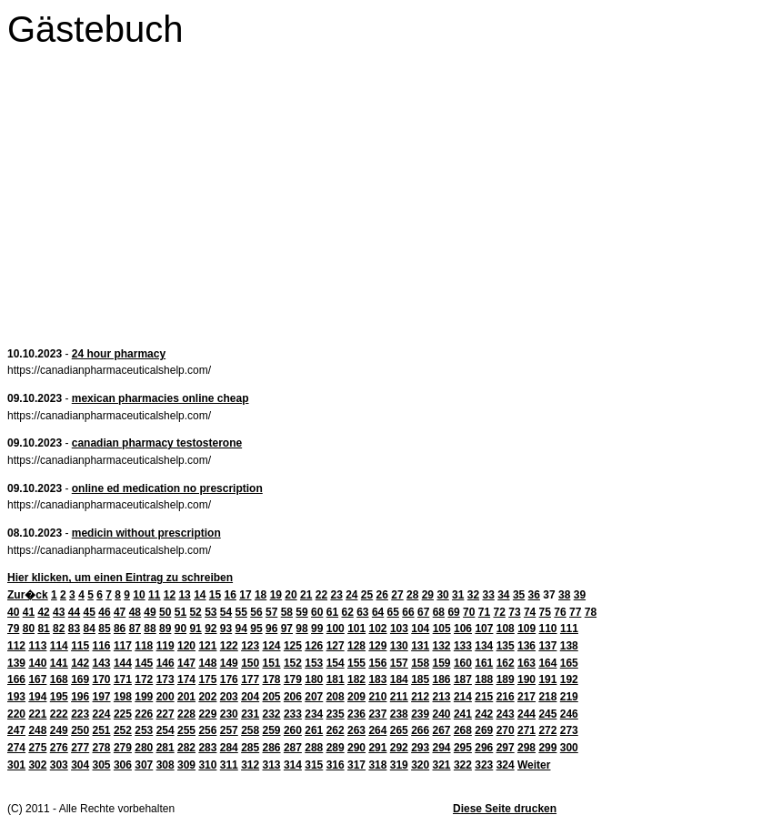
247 (16, 730)
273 (569, 730)
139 (16, 663)
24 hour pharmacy (118, 353)
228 (186, 714)
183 (377, 679)
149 (229, 663)
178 (272, 679)
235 (335, 714)
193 (16, 696)
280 (144, 747)
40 (13, 612)
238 (399, 714)
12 (169, 595)
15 (215, 595)
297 (505, 747)
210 (377, 696)
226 (144, 714)
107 (484, 628)
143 (102, 663)
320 (420, 765)
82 (59, 628)
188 (484, 679)
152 (293, 663)
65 (393, 612)
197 (102, 696)
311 (229, 765)
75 (545, 612)
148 (207, 663)
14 (200, 595)
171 (123, 679)
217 (526, 696)
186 (442, 679)
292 (399, 747)
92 (210, 628)
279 (123, 747)
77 (575, 612)
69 (453, 612)
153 (314, 663)
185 (420, 679)
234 (314, 714)
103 (399, 628)
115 (80, 645)
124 (272, 645)
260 (293, 730)
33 (488, 595)
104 (420, 628)
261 (314, 730)
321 (442, 765)
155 (356, 663)
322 (463, 765)
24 (351, 595)
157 (399, 663)
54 (226, 612)
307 (144, 765)
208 (335, 696)
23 (336, 595)
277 (80, 747)
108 (505, 628)
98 (301, 628)
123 (250, 645)
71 (484, 612)
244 (526, 714)
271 (526, 730)
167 (37, 679)
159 (442, 663)
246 (569, 714)
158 (420, 663)
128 (356, 645)
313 (272, 765)
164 (547, 663)
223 (80, 714)
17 (245, 595)
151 (272, 663)
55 (241, 612)
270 (505, 730)
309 (186, 765)
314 (293, 765)
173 (165, 679)
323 (484, 765)
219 (569, 696)
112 (16, 645)
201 (186, 696)
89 (165, 628)
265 (399, 730)
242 (484, 714)
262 (335, 730)
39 (580, 595)
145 (144, 663)
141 (59, 663)
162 (505, 663)
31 (458, 595)
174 (186, 679)
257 (229, 730)
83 (74, 628)
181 (335, 679)
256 (207, 730)
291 (377, 747)
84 (89, 628)
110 (548, 628)
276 (59, 747)
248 (37, 730)
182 (356, 679)
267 (442, 730)
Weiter (533, 765)
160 (463, 663)
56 (256, 612)
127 (335, 645)
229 (207, 714)
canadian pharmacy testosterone (157, 443)
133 (463, 645)
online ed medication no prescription (167, 488)
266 (420, 730)
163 (526, 663)
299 (547, 747)
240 (442, 714)
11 (154, 595)
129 (377, 645)
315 (314, 765)
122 (229, 645)
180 (314, 679)
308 (165, 765)
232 (272, 714)
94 (241, 628)
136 (526, 645)
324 (505, 765)
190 (526, 679)
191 (547, 679)
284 (229, 747)
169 (80, 679)
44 (74, 612)
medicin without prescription (146, 533)
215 (484, 696)
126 (314, 645)
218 (547, 696)
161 (484, 663)
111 (569, 628)
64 (378, 612)
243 (505, 714)
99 (317, 628)
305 (102, 765)
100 (335, 628)
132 (442, 645)
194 (37, 696)
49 (149, 612)
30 (442, 595)
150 (250, 663)
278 (102, 747)
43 (59, 612)
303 (59, 765)
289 (335, 747)
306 (123, 765)
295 (463, 747)
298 (526, 747)
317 (356, 765)
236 (356, 714)
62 (347, 612)
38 (564, 595)
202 (207, 696)
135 (505, 645)
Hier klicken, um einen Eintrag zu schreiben (120, 577)
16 (230, 595)
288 (314, 747)
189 (505, 679)
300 (569, 747)
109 (526, 628)
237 (377, 714)
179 (293, 679)
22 (321, 595)
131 (420, 645)
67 (423, 612)
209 (356, 696)
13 (184, 595)
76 (560, 612)
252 (123, 730)
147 (186, 663)
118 (144, 645)
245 (547, 714)
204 (250, 696)
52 (195, 612)
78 (591, 612)
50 (165, 612)
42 (43, 612)
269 (484, 730)
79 (13, 628)
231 (250, 714)
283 (207, 747)
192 (569, 679)
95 (256, 628)
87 (135, 628)
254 (165, 730)
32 (473, 595)
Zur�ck (27, 595)
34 (503, 595)
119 (165, 645)
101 (356, 628)
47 (119, 612)
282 (186, 747)
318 (377, 765)
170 (102, 679)
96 (271, 628)
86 (119, 628)
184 (399, 679)
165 (569, 663)
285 (250, 747)
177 (250, 679)
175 (207, 679)
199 (144, 696)
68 (439, 612)
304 (80, 765)
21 (306, 595)
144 (123, 663)
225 (123, 714)
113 (37, 645)
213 (442, 696)
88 (149, 628)
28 (412, 595)
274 (16, 747)
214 (463, 696)
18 (260, 595)
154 (335, 663)
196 (80, 696)
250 (80, 730)
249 (59, 730)
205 (272, 696)
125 (293, 645)
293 (420, 747)
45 (89, 612)
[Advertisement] (302, 202)
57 (271, 612)
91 (195, 628)
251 (102, 730)
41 (29, 612)
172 (144, 679)
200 (165, 696)
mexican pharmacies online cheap (160, 398)
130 (399, 645)
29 (428, 595)
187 (463, 679)
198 (123, 696)
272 (547, 730)
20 (290, 595)
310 (207, 765)
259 (272, 730)
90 (180, 628)
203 (229, 696)
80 (29, 628)
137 (547, 645)
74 (530, 612)
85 (104, 628)
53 (210, 612)
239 (420, 714)
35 (519, 595)
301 (16, 765)
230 (229, 714)
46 (104, 612)
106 (463, 628)
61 (332, 612)
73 (514, 612)
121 (207, 645)
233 (293, 714)
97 (287, 628)
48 (135, 612)
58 (287, 612)
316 (335, 765)
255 (186, 730)
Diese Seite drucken (504, 808)
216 (505, 696)
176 (229, 679)
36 (534, 595)
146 (165, 663)
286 (272, 747)
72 (500, 612)
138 (569, 645)
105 (442, 628)
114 (59, 645)
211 (399, 696)
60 (317, 612)
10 (139, 595)
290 (356, 747)
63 (362, 612)
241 (463, 714)
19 (276, 595)
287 (293, 747)
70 (469, 612)
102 (378, 628)
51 (180, 612)
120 (186, 645)
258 (250, 730)
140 (37, 663)
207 (314, 696)
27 (397, 595)
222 (59, 714)
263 (356, 730)
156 (377, 663)
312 (250, 765)
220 (16, 714)
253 (144, 730)
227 (165, 714)
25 (367, 595)
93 (226, 628)
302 (37, 765)
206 (293, 696)
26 (382, 595)
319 (399, 765)
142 (80, 663)
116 (102, 645)
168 (59, 679)
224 (102, 714)
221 (37, 714)
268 (463, 730)
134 (484, 645)
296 (484, 747)
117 (123, 645)
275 (37, 747)
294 (442, 747)
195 (59, 696)
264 (377, 730)
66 (408, 612)
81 (43, 628)
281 (165, 747)
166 (16, 679)
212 (420, 696)
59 (301, 612)
